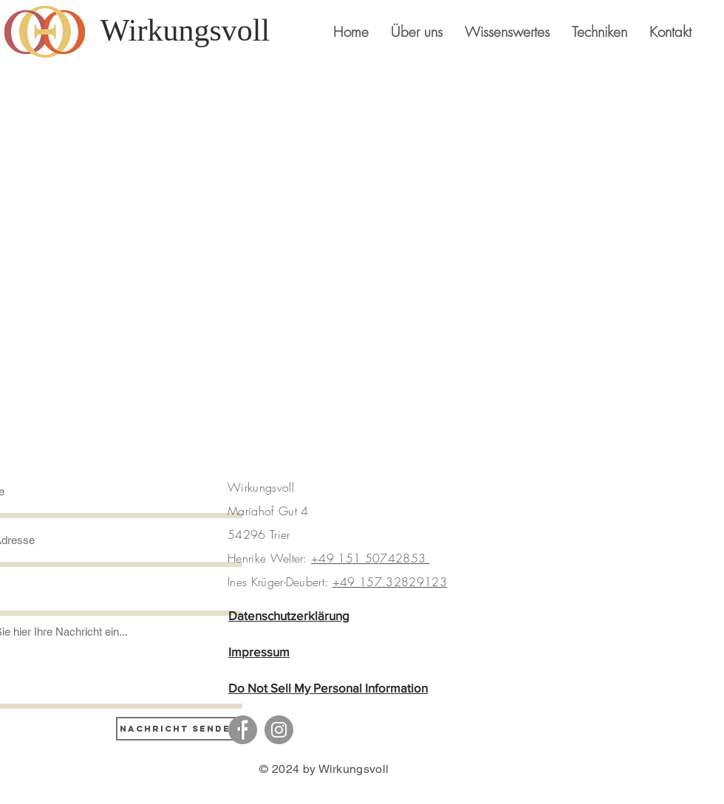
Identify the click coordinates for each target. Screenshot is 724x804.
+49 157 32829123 (389, 582)
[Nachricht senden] (179, 729)
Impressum (259, 652)
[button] (599, 32)
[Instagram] (278, 729)
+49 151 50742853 (370, 558)
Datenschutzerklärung (288, 615)
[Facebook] (242, 729)
